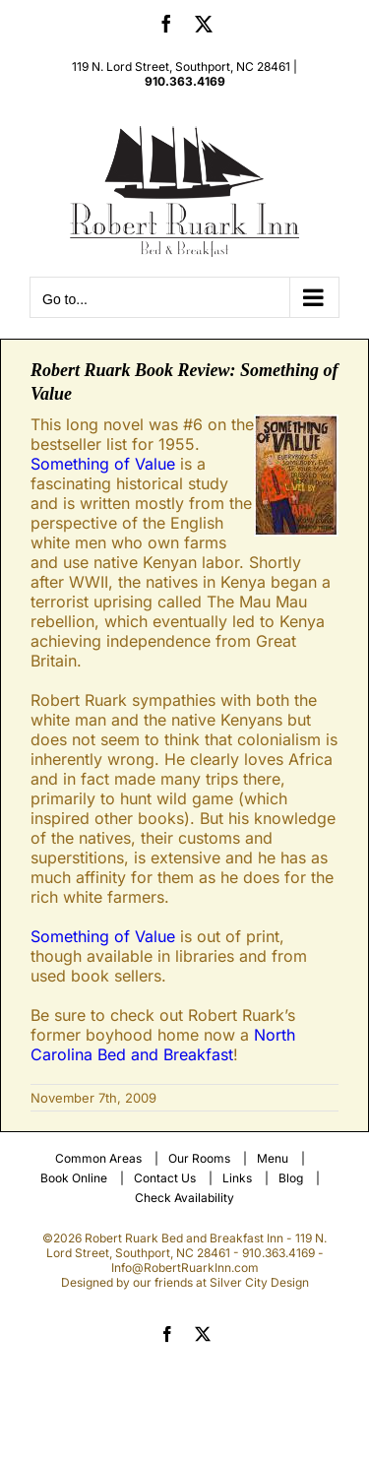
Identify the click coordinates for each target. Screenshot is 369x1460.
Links (237, 1178)
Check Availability (184, 1197)
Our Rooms (199, 1158)
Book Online (73, 1178)
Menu (272, 1158)
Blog (290, 1178)
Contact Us (165, 1178)
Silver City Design (259, 1282)
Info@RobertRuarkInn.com (185, 1267)
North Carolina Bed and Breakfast (163, 1044)
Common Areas (98, 1158)
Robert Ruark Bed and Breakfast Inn (184, 1238)
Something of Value (103, 464)
